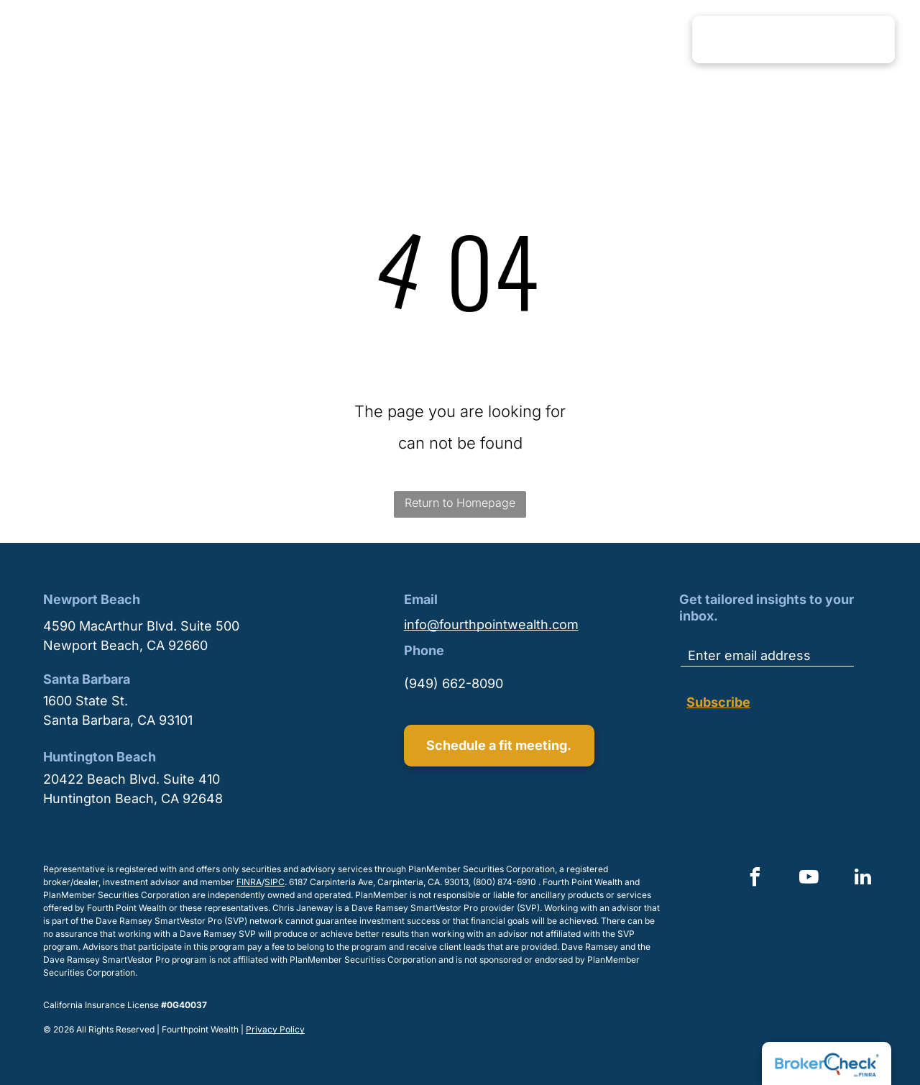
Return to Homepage (460, 502)
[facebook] (754, 879)
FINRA (249, 881)
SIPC (274, 881)
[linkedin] (862, 879)
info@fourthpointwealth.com (491, 624)
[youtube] (808, 879)
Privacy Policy (275, 1029)
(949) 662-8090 (453, 683)
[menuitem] (385, 39)
